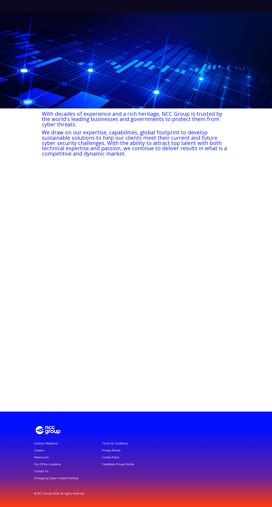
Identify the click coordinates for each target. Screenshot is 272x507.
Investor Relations (46, 443)
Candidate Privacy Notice (118, 464)
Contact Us (41, 471)
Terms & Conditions (115, 443)
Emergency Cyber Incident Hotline (56, 478)
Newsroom (41, 457)
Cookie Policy (110, 457)
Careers (39, 450)
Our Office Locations (47, 464)
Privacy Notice (111, 450)
